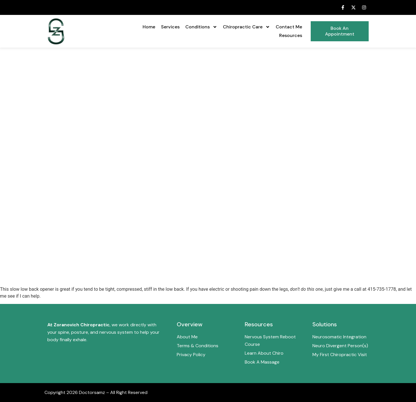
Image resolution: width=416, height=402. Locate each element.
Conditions (201, 27)
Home (149, 27)
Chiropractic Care (246, 27)
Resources (290, 35)
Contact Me (289, 27)
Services (170, 27)
